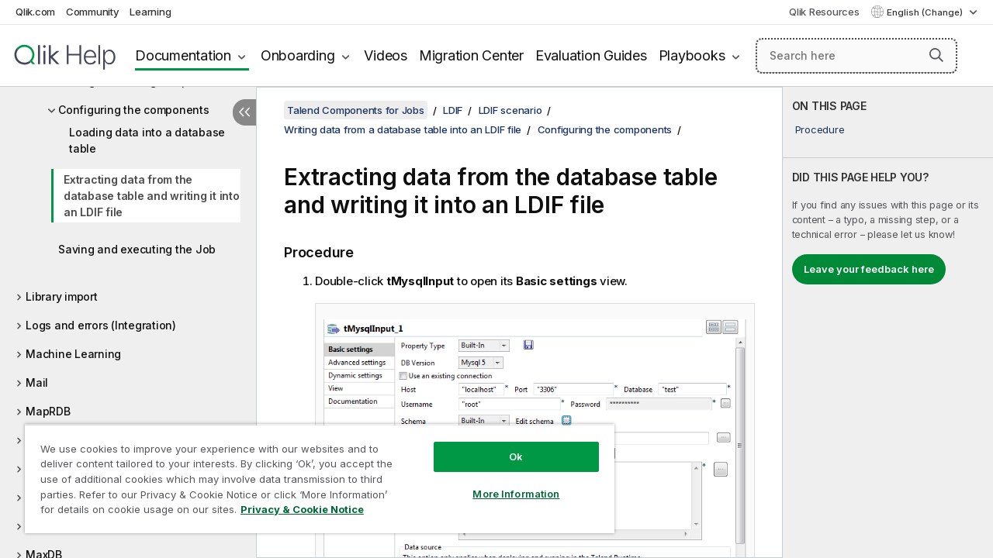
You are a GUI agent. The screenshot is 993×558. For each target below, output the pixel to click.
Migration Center (471, 55)
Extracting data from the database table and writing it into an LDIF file (152, 196)
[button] (936, 55)
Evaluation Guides (591, 55)
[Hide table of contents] (244, 112)
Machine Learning (73, 353)
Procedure (820, 129)
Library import (62, 296)
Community (92, 11)
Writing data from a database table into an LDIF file (402, 129)
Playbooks (692, 55)
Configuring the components (133, 109)
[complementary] (888, 322)
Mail (37, 382)
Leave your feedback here (869, 269)
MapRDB (48, 411)
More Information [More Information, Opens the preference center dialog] (504, 482)
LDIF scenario (510, 110)
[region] (312, 472)
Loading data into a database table (147, 140)
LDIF (452, 110)
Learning (150, 11)
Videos (385, 55)
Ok (504, 445)
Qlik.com (35, 11)
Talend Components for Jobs (355, 110)
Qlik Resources (824, 11)
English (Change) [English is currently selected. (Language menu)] (926, 12)
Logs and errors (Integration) (101, 325)
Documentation (183, 55)
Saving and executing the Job (137, 249)
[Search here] (856, 56)
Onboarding (298, 55)
